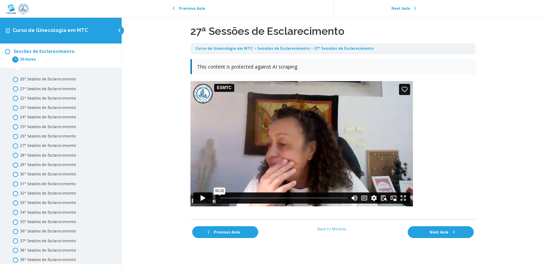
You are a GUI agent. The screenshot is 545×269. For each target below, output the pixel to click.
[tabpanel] (333, 136)
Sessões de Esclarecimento (284, 48)
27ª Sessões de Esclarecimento (344, 48)
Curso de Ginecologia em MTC (50, 30)
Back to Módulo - (333, 229)
